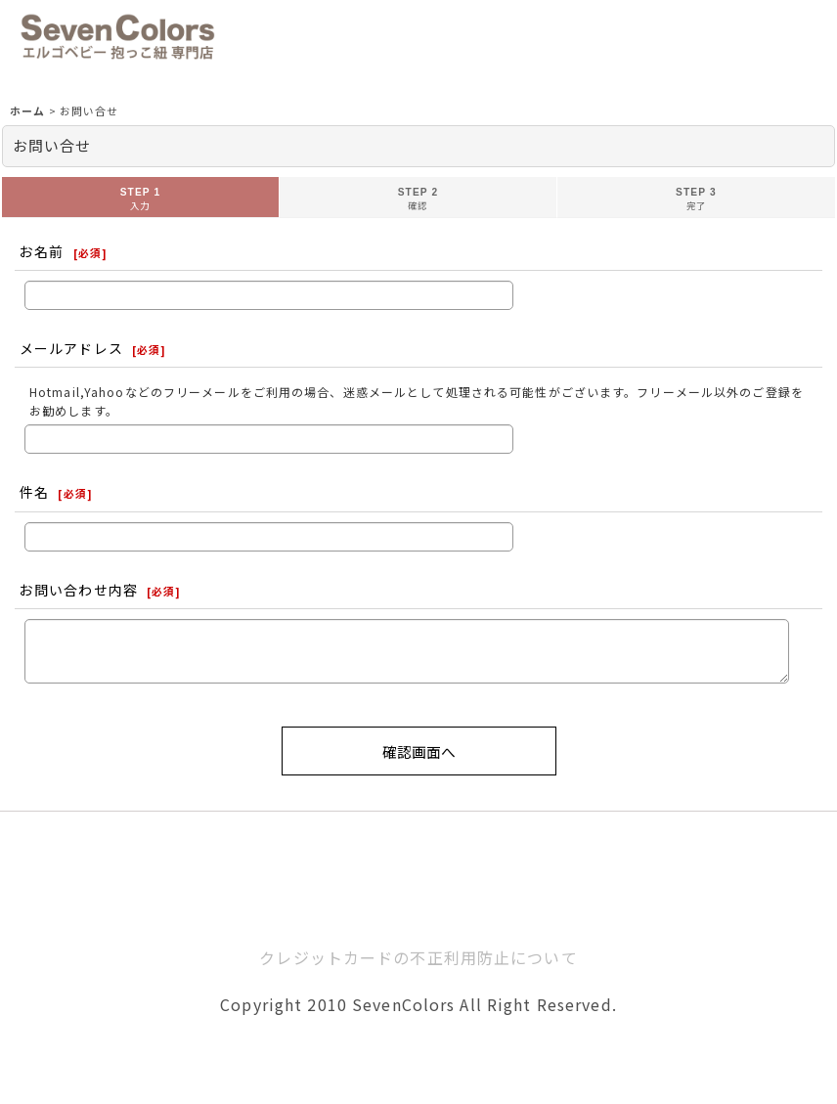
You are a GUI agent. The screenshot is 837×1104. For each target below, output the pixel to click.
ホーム (419, 907)
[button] (236, 36)
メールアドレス (71, 348)
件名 (34, 492)
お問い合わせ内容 (79, 589)
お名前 (42, 251)
